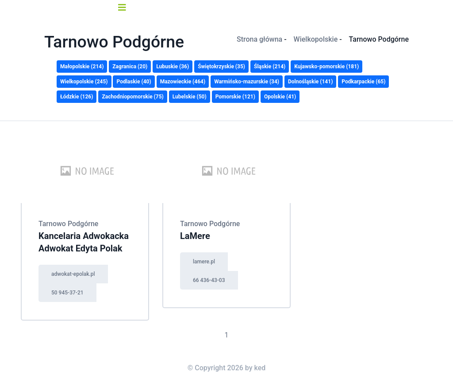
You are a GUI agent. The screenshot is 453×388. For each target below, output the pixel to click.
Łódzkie (76, 97)
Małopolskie (82, 66)
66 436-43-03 (209, 280)
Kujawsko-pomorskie (326, 66)
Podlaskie (133, 81)
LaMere (195, 236)
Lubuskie (172, 66)
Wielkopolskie (316, 39)
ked (260, 368)
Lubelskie (190, 97)
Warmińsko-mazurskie (246, 81)
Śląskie (269, 66)
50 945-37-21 (67, 293)
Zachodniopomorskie (132, 97)
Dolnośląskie (310, 81)
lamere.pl (204, 262)
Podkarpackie (363, 81)
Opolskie (280, 97)
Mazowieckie (183, 81)
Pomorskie (235, 97)
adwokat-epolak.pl (73, 274)
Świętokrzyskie (221, 66)
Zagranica (129, 66)
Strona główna (259, 39)
